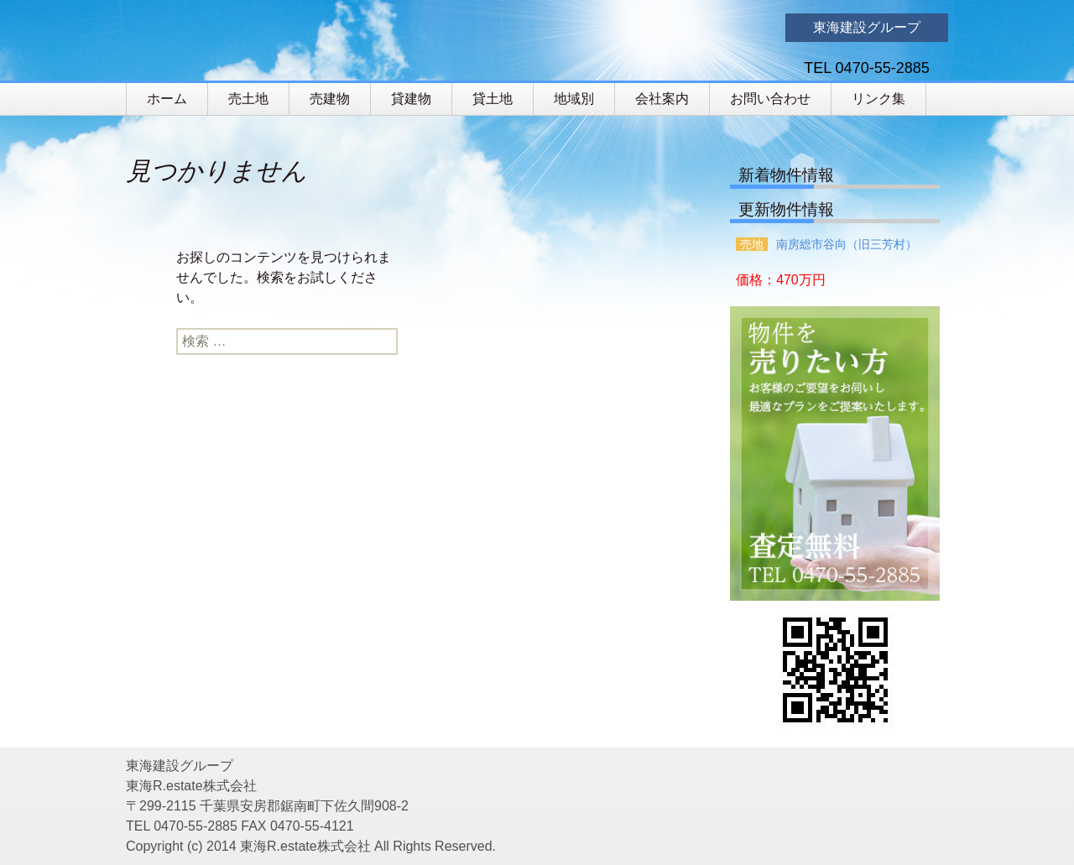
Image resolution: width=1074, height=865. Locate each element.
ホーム (167, 98)
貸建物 (411, 98)
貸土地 (492, 98)
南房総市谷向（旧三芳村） (846, 244)
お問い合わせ (770, 98)
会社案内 (662, 98)
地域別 (574, 98)
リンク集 (878, 98)
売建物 (330, 98)
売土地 (248, 98)
